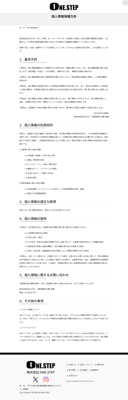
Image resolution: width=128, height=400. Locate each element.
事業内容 (100, 364)
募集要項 (94, 370)
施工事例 (72, 370)
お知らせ (72, 364)
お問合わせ (73, 375)
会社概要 (83, 370)
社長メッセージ (86, 364)
